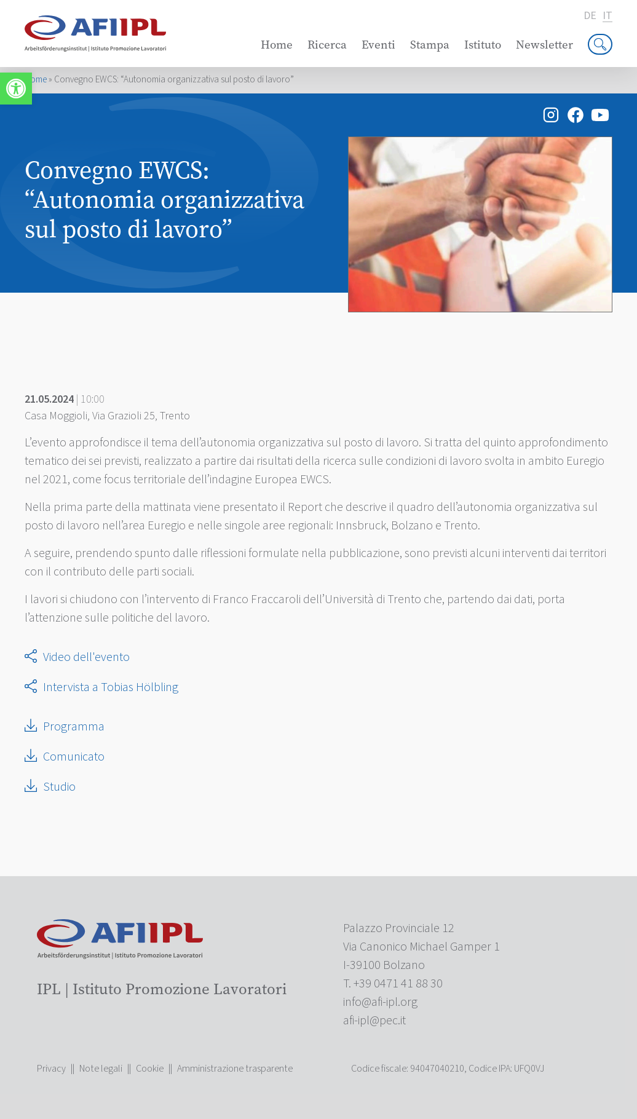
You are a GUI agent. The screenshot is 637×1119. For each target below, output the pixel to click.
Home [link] (277, 44)
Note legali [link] (100, 1068)
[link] (16, 89)
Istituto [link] (482, 44)
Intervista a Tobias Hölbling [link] (110, 687)
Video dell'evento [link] (86, 657)
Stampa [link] (429, 44)
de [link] (590, 16)
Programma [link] (74, 726)
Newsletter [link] (544, 44)
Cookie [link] (150, 1068)
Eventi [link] (378, 44)
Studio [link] (59, 787)
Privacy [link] (51, 1068)
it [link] (607, 16)
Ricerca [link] (327, 44)
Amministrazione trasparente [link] (235, 1068)
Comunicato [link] (74, 756)
